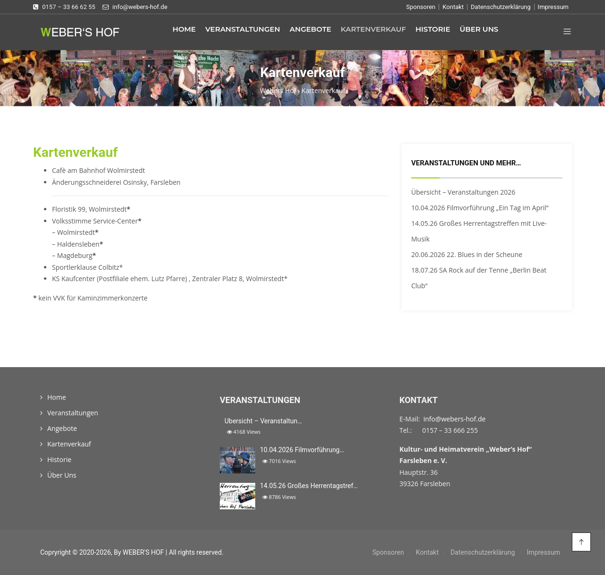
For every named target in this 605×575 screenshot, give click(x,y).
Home (184, 29)
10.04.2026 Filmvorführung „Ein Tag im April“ (480, 207)
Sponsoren (420, 6)
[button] (563, 32)
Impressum (553, 6)
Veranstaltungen (242, 29)
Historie (432, 29)
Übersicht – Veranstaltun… (263, 421)
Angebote (310, 29)
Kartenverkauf (373, 29)
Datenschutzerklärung (501, 6)
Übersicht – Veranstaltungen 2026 (463, 192)
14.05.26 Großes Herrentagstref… (309, 485)
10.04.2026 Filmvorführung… (302, 450)
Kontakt (453, 6)
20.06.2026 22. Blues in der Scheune (466, 254)
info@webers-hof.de (455, 418)
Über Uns (478, 29)
